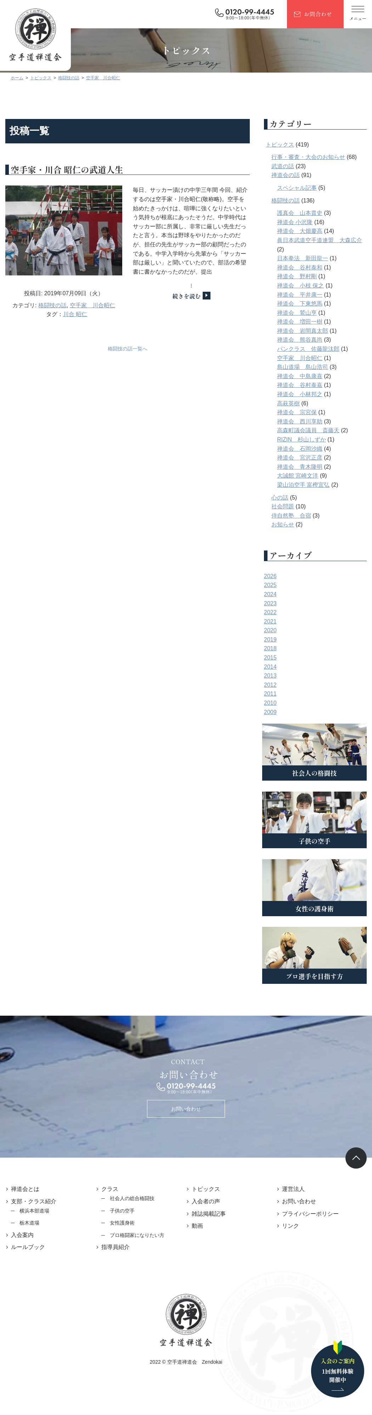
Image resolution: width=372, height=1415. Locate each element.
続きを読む (186, 296)
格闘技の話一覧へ (127, 349)
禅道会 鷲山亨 (297, 313)
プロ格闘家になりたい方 (137, 1235)
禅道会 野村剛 (297, 276)
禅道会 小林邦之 (299, 394)
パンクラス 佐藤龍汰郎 (308, 349)
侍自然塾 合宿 (291, 516)
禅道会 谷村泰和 (299, 267)
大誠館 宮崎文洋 (297, 476)
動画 (197, 1226)
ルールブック (28, 1247)
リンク (290, 1226)
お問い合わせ (186, 1109)
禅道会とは (25, 1189)
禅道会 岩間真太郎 (302, 331)
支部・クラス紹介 (33, 1201)
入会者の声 (206, 1201)
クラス (109, 1189)
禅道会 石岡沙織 (299, 449)
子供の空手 (122, 1211)
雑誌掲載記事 (209, 1214)
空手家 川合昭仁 (92, 305)
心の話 (279, 498)
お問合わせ (318, 14)
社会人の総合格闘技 (132, 1198)
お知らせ (282, 524)
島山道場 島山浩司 (302, 367)
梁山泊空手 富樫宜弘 (303, 485)
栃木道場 (29, 1223)
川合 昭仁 (75, 314)
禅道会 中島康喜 (299, 376)
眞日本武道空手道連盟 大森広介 (319, 240)
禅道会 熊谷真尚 (299, 340)
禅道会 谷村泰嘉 (299, 385)
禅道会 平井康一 (299, 295)
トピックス (280, 145)
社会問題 (282, 506)
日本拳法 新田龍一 (302, 258)
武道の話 (282, 166)
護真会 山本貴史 (299, 213)
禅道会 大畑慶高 (299, 231)
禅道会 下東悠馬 (299, 304)
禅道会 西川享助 (299, 421)
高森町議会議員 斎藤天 (308, 430)
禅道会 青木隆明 (299, 467)
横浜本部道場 (34, 1211)
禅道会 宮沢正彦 (299, 458)
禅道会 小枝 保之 (300, 286)
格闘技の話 (52, 305)
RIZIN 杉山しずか (301, 440)
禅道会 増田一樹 (299, 322)
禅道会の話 (285, 175)
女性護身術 (122, 1223)
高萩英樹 (288, 403)
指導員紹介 (115, 1247)
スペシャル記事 (297, 188)
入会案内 (22, 1235)
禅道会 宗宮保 (297, 412)
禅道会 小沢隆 (294, 222)
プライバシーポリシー (310, 1214)
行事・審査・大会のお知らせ (308, 157)
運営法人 (293, 1189)
